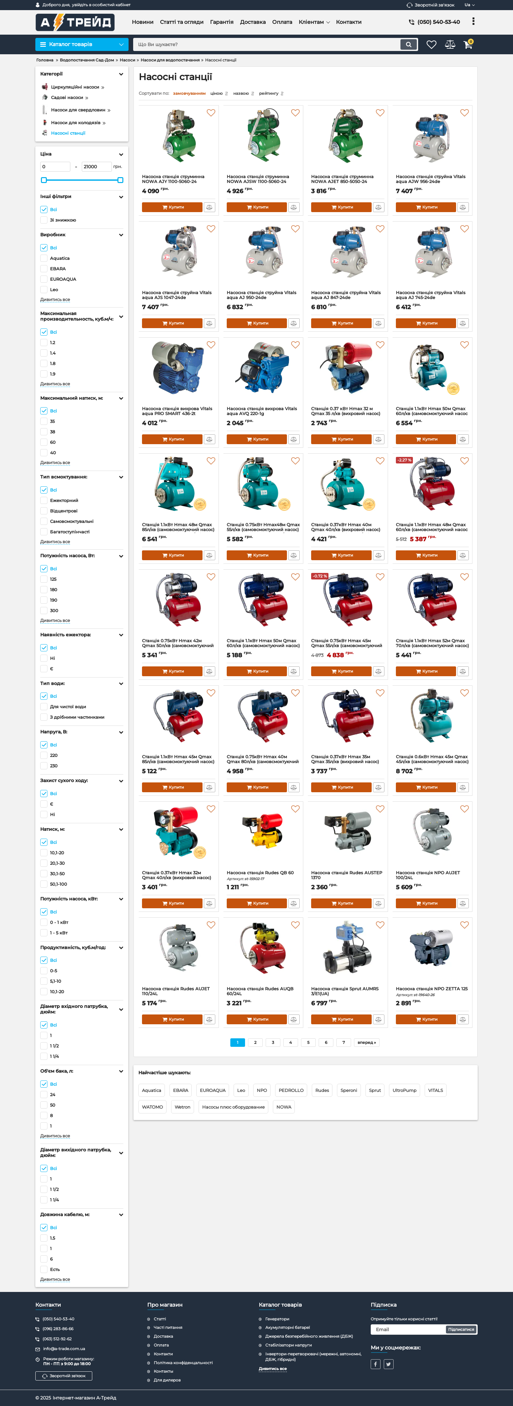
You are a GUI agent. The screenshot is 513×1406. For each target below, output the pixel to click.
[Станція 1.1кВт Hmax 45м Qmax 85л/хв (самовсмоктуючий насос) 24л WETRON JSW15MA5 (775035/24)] (178, 723)
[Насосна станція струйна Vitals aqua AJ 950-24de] (263, 259)
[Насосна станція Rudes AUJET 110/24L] (178, 955)
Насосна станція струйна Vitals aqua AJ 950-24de (263, 300)
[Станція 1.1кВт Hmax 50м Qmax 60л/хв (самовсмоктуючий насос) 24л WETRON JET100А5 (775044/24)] (263, 607)
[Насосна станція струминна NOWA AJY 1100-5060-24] (178, 143)
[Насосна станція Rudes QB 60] (263, 839)
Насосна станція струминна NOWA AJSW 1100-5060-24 (263, 184)
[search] (268, 44)
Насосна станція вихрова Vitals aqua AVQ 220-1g (263, 416)
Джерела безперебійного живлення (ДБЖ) (309, 1336)
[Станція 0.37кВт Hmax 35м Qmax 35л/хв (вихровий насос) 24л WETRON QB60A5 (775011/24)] (347, 723)
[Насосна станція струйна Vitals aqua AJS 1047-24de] (178, 259)
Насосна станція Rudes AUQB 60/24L (263, 996)
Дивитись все (55, 299)
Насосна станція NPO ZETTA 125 (432, 996)
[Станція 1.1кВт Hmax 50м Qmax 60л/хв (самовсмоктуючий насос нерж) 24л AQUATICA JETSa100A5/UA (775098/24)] (432, 375)
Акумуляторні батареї (287, 1327)
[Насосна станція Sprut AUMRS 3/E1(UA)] (347, 955)
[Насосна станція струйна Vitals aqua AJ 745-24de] (432, 259)
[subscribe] (424, 1329)
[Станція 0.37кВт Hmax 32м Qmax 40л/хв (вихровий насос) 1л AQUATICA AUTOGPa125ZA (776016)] (178, 839)
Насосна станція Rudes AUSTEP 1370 (347, 880)
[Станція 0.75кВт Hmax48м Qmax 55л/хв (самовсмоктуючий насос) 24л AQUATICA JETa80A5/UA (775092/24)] (263, 491)
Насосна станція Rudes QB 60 (263, 877)
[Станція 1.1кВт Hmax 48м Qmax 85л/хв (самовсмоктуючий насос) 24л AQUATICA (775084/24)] (178, 491)
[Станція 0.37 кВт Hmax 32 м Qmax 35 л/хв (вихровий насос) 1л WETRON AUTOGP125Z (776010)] (347, 375)
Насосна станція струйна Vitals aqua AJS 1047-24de (178, 300)
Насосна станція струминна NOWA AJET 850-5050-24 (347, 184)
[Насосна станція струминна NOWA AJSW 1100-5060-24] (263, 143)
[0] (55, 167)
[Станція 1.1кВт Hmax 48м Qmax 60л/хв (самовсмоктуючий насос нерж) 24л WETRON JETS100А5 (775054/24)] (432, 491)
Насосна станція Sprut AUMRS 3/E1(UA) (347, 996)
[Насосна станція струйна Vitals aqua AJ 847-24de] (347, 259)
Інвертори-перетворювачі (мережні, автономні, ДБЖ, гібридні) (313, 1356)
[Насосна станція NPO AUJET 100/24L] (432, 839)
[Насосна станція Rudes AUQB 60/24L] (263, 955)
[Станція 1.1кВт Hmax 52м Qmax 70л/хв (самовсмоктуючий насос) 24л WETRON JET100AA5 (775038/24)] (432, 607)
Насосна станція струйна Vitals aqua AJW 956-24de (432, 184)
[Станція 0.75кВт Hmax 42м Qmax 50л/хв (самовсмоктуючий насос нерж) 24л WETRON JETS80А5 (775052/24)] (178, 607)
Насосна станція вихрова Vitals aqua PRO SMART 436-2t (178, 416)
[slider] (44, 180)
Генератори (277, 1318)
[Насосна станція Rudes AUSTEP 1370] (347, 839)
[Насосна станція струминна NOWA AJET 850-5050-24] (347, 143)
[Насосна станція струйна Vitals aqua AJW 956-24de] (432, 143)
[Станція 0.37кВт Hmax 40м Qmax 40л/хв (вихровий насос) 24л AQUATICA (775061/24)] (347, 491)
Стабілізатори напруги (288, 1345)
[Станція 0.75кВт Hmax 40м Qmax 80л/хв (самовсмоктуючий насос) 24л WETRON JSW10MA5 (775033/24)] (263, 723)
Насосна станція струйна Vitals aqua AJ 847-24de (347, 300)
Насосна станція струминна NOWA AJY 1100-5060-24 (178, 184)
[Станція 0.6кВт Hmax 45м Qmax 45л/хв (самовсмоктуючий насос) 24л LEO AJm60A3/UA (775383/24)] (432, 723)
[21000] (97, 167)
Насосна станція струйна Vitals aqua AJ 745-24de (432, 300)
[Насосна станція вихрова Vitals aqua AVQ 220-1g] (263, 375)
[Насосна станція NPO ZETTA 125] (432, 955)
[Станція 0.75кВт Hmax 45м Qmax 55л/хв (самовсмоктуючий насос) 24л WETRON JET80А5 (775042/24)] (347, 607)
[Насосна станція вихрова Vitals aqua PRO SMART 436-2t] (178, 375)
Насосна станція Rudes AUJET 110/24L (178, 996)
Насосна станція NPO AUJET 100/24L (432, 880)
